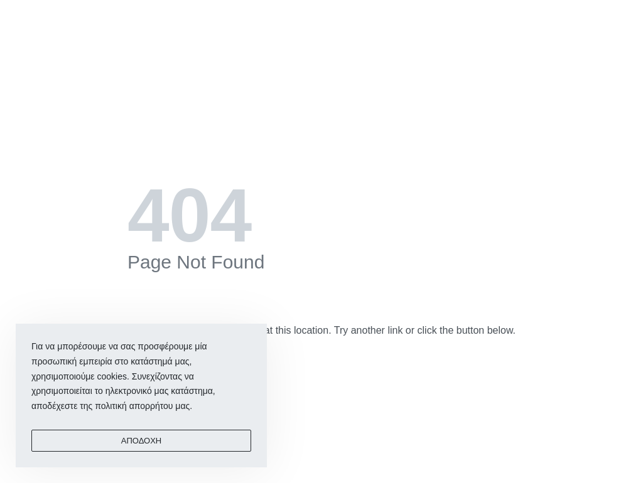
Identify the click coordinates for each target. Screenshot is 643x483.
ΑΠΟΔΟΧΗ (141, 440)
